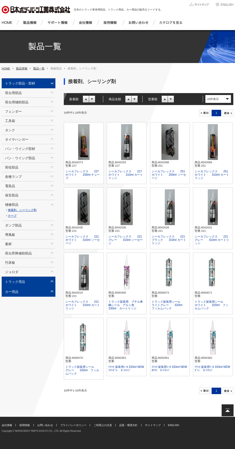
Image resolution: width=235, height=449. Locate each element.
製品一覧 (39, 68)
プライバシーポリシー (73, 425)
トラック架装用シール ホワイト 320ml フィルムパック (212, 305)
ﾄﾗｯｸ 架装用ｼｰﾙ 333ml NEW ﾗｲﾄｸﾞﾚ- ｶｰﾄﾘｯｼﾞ (126, 368)
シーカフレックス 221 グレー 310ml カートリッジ (212, 240)
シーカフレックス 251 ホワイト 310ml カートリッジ (212, 175)
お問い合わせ (45, 425)
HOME (6, 68)
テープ (12, 215)
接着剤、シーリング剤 (22, 210)
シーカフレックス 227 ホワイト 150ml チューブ (82, 175)
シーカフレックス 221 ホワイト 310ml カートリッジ (82, 305)
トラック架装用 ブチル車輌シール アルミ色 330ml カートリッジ (125, 305)
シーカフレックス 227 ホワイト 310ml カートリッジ (125, 175)
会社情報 (7, 425)
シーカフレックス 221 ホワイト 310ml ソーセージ (82, 240)
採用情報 (24, 425)
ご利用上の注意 (103, 425)
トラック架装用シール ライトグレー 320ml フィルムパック (169, 305)
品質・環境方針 (128, 425)
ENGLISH (173, 425)
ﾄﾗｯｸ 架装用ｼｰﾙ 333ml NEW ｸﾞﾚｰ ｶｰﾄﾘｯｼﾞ (212, 368)
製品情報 (21, 68)
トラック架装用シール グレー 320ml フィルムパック (82, 370)
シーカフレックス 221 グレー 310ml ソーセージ (125, 240)
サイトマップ (153, 425)
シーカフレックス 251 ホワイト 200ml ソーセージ (169, 175)
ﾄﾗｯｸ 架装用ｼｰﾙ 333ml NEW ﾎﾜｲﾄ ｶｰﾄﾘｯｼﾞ (169, 368)
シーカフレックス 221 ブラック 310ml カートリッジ (169, 240)
